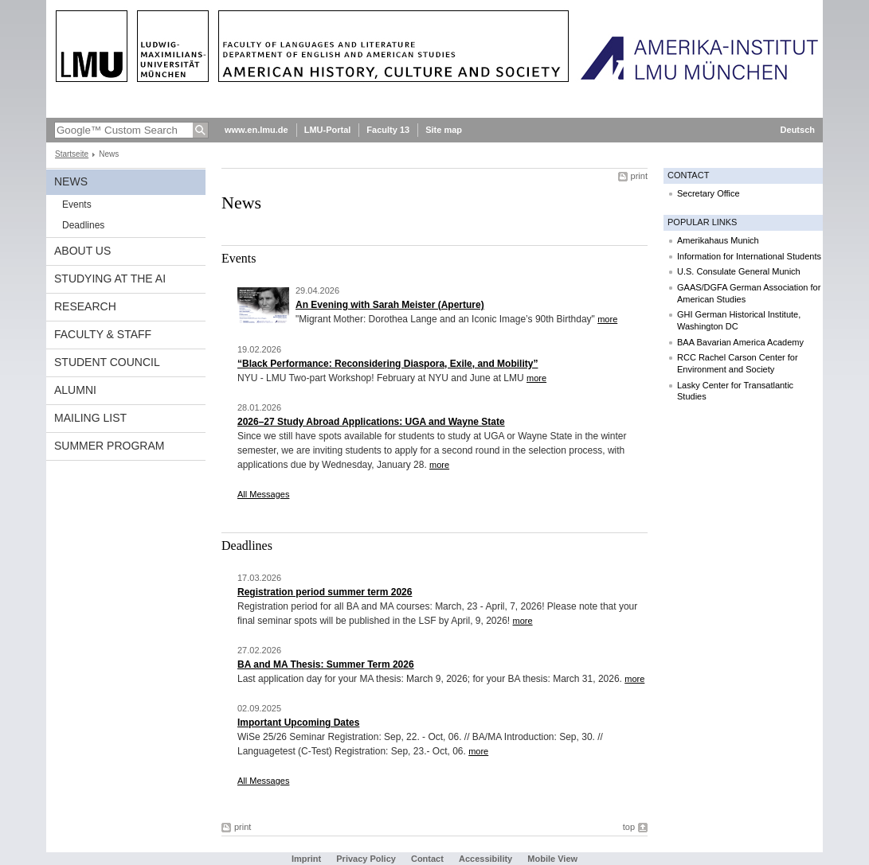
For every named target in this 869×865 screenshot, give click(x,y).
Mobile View (552, 858)
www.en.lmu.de (256, 129)
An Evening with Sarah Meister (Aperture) (390, 304)
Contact (427, 858)
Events (77, 204)
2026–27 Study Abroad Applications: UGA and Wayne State (371, 421)
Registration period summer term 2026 (324, 592)
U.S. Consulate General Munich (738, 271)
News (71, 181)
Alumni (75, 390)
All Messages (263, 494)
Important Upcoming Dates (298, 722)
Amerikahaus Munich (718, 240)
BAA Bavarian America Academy (740, 342)
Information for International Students (749, 256)
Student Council (107, 362)
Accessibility (487, 858)
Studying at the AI (110, 278)
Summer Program (109, 445)
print (639, 176)
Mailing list (90, 417)
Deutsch (798, 129)
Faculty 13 (387, 129)
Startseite (71, 154)
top (629, 827)
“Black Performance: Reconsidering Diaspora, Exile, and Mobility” (387, 363)
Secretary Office (708, 193)
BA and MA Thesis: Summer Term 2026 (325, 664)
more (607, 319)
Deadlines (83, 225)
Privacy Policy (366, 858)
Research (85, 306)
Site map (443, 129)
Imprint (306, 858)
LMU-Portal (327, 129)
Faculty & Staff (102, 334)
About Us (82, 250)
